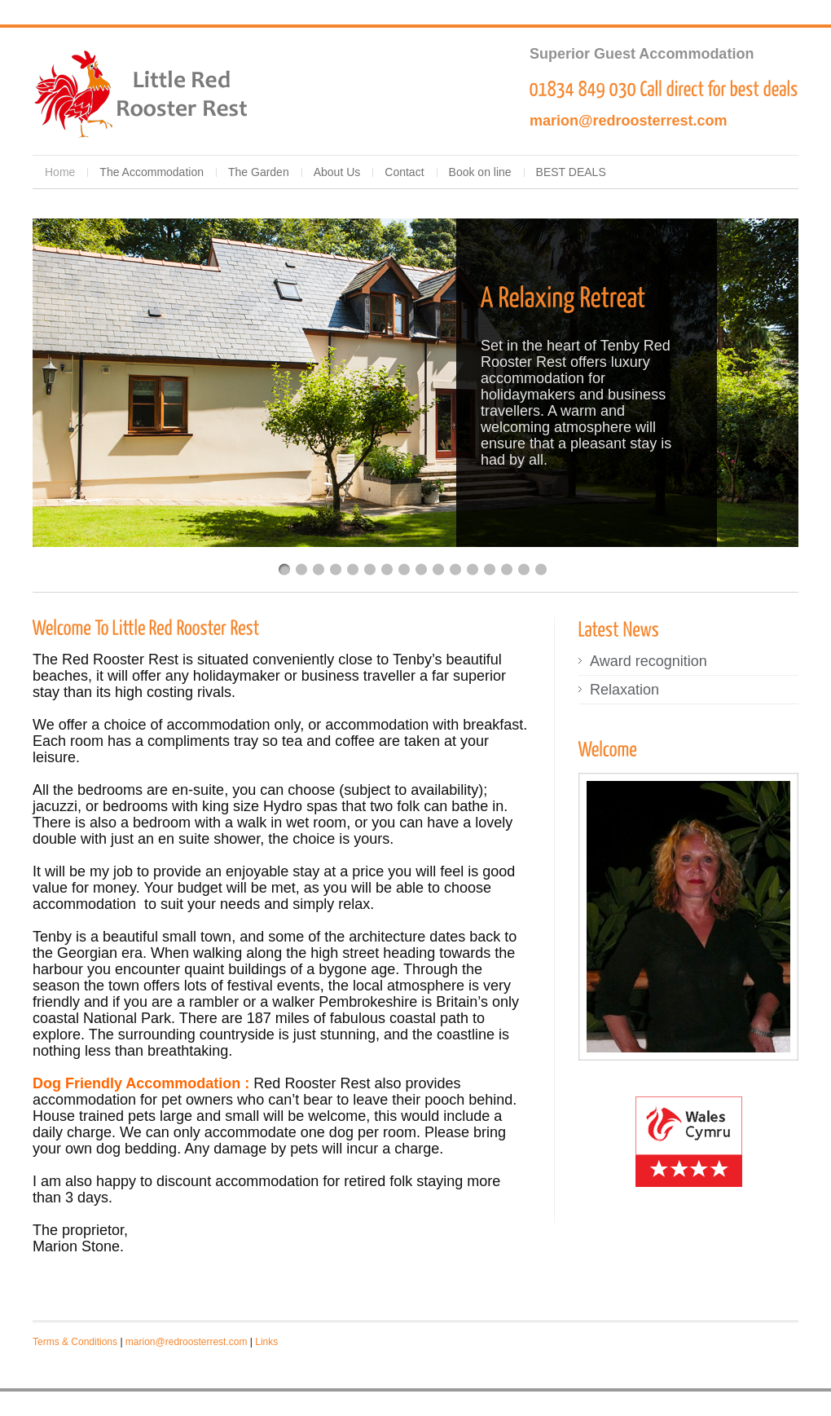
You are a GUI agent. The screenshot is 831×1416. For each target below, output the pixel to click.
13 (489, 569)
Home (60, 172)
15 (524, 569)
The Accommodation (151, 172)
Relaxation (624, 690)
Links (266, 1342)
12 (472, 569)
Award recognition (648, 661)
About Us (337, 172)
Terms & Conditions (75, 1342)
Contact (404, 172)
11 (455, 569)
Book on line (480, 172)
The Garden (258, 172)
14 (506, 569)
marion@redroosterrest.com (629, 120)
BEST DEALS (571, 172)
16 (541, 569)
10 (438, 569)
